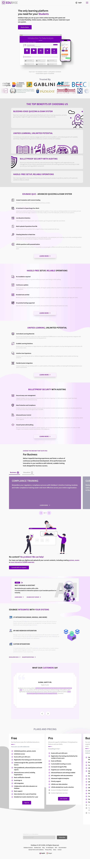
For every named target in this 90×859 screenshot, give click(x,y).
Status (54, 849)
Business (14, 472)
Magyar (49, 853)
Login (78, 2)
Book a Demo (25, 27)
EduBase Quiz (37, 847)
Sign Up (26, 803)
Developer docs (15, 657)
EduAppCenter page (29, 657)
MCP (56, 847)
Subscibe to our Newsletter (30, 834)
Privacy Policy (48, 849)
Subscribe (62, 837)
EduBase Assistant (28, 847)
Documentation (62, 847)
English (42, 853)
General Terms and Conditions (36, 849)
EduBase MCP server (34, 597)
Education (28, 472)
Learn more (45, 505)
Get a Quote (63, 799)
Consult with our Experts (18, 567)
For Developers (50, 847)
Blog (43, 847)
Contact (59, 849)
